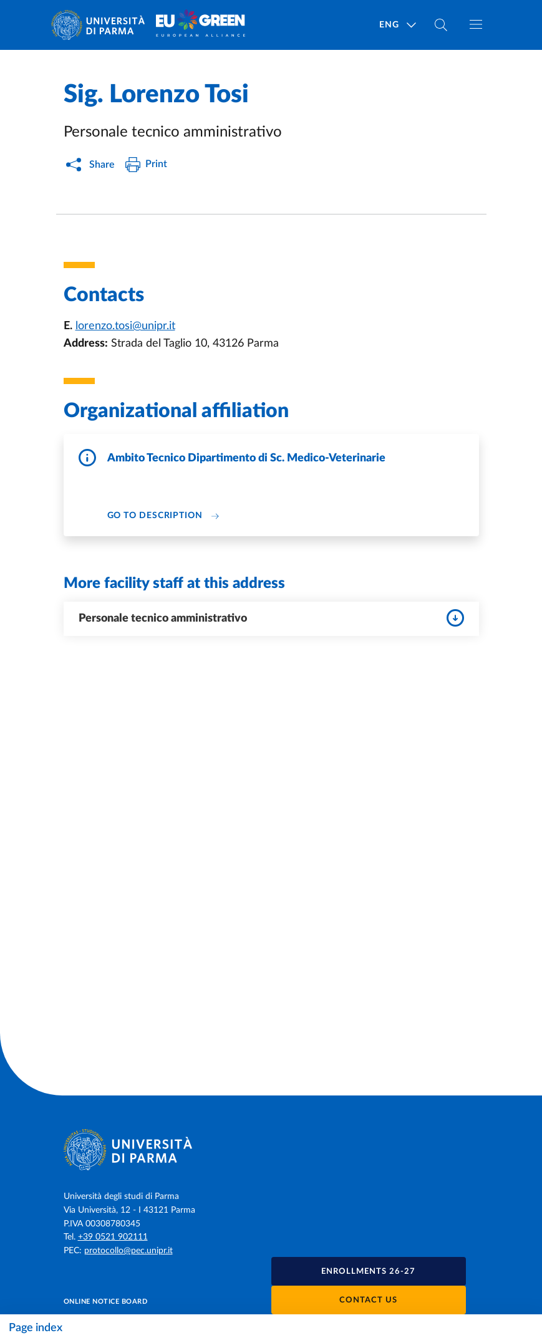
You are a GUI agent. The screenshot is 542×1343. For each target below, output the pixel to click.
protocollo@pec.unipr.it (128, 1250)
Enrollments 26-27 (368, 1272)
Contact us (368, 1300)
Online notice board (106, 1301)
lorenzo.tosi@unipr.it (125, 326)
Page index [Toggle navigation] (35, 1328)
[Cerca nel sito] (441, 25)
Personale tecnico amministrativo (271, 618)
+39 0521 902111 (113, 1237)
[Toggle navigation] (475, 24)
